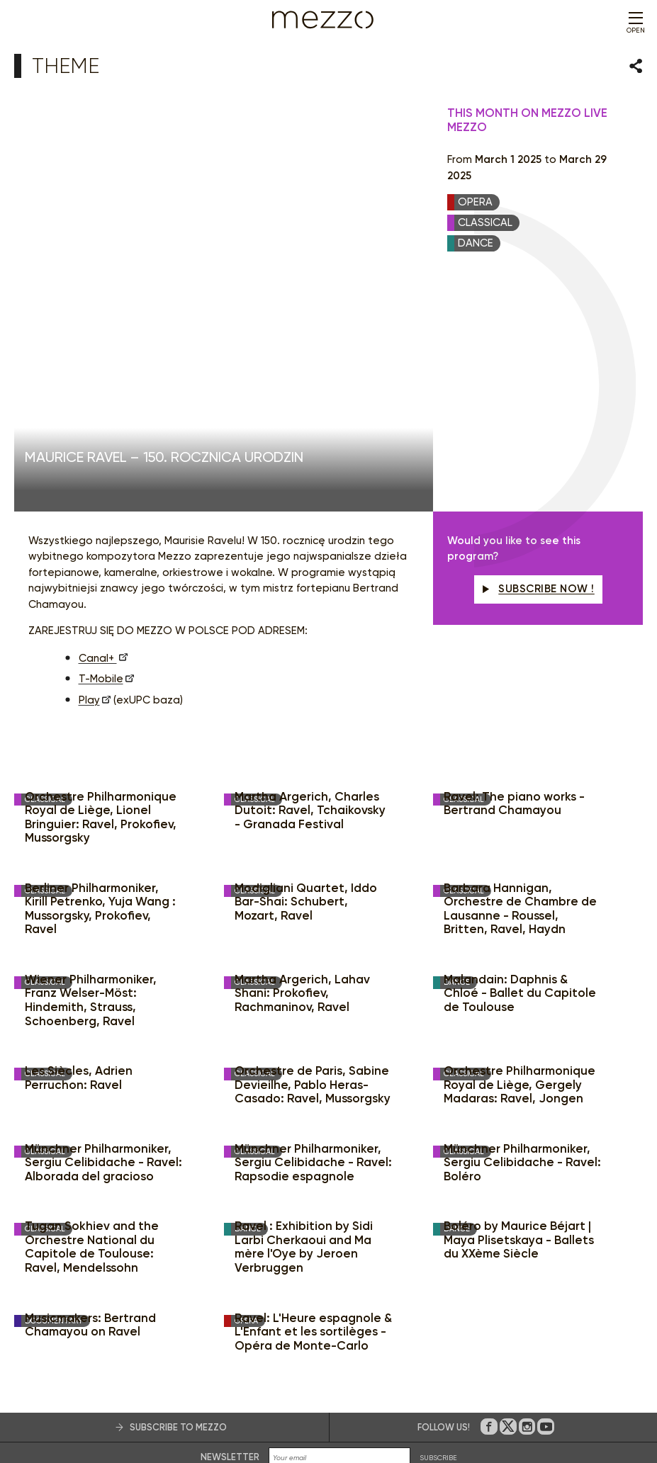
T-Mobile (101, 445)
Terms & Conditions (242, 1411)
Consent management (362, 1411)
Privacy (298, 1411)
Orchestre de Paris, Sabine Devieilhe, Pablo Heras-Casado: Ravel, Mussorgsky (313, 850)
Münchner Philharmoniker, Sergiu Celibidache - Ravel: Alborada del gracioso (103, 928)
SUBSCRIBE (438, 1224)
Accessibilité (434, 1411)
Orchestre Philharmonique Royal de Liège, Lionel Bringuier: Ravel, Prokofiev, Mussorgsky (100, 583)
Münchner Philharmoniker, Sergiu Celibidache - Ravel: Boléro (522, 928)
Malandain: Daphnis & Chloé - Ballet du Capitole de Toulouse (520, 759)
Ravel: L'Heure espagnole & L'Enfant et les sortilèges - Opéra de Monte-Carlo (313, 1098)
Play (89, 466)
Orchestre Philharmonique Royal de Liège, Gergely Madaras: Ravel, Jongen (519, 850)
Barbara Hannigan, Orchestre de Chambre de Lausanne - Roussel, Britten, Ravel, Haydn (520, 675)
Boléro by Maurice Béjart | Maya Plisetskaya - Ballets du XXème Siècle (519, 1006)
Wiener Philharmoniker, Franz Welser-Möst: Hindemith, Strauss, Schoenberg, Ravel (91, 766)
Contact (480, 1411)
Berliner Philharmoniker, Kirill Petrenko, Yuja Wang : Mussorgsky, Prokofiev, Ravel (100, 675)
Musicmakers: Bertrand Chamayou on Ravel (90, 1091)
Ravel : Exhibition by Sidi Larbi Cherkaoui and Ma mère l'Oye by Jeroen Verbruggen (304, 1013)
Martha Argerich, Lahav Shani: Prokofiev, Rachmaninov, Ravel (302, 759)
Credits (518, 1411)
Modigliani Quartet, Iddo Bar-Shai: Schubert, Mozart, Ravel (306, 668)
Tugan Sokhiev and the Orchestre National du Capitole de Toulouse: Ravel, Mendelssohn (92, 1013)
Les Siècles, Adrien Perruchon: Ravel (79, 844)
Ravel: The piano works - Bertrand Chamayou (514, 570)
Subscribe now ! (538, 355)
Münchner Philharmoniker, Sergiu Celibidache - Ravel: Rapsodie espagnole (313, 928)
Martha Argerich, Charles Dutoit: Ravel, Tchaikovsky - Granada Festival (310, 576)
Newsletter (230, 1223)
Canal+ (98, 424)
